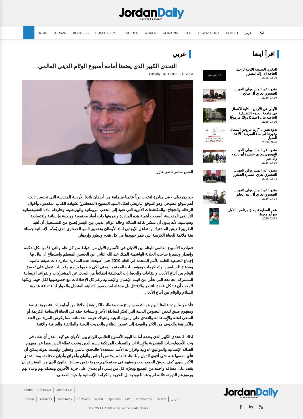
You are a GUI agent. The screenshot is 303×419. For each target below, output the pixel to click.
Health (232, 33)
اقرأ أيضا (263, 54)
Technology (208, 33)
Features (130, 33)
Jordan (60, 33)
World (150, 33)
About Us (44, 390)
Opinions (170, 33)
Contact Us (64, 390)
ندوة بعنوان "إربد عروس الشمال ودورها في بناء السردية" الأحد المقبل (253, 134)
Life (188, 33)
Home (42, 33)
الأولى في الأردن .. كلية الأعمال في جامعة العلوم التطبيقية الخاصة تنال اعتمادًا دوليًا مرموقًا (253, 113)
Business (81, 33)
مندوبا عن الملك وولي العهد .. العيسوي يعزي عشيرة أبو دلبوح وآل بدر (254, 154)
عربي (248, 33)
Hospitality (105, 33)
